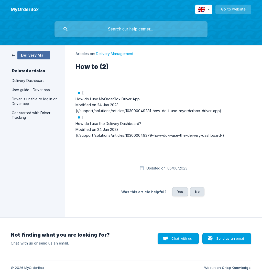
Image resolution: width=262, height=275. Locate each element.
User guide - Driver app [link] (31, 90)
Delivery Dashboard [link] (28, 81)
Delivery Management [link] (115, 53)
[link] (31, 54)
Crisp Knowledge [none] (236, 268)
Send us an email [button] (230, 238)
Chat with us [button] (181, 238)
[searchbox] (131, 29)
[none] (25, 9)
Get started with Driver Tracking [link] (31, 115)
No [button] (197, 191)
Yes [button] (180, 191)
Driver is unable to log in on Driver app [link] (35, 101)
